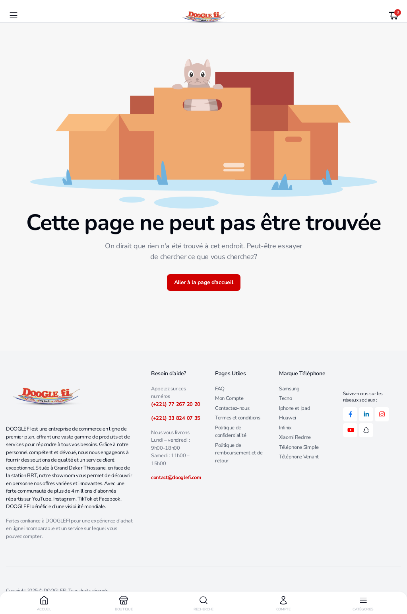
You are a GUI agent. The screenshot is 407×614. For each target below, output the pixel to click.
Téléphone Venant (299, 456)
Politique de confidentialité (230, 431)
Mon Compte (229, 398)
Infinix (285, 427)
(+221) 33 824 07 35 (175, 418)
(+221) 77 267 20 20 (175, 404)
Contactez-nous (232, 408)
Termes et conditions (237, 417)
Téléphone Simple (299, 447)
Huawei (287, 417)
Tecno (285, 398)
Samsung (289, 388)
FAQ (220, 388)
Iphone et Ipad (294, 408)
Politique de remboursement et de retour (239, 453)
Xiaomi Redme (295, 437)
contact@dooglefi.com (176, 477)
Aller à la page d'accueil (203, 282)
